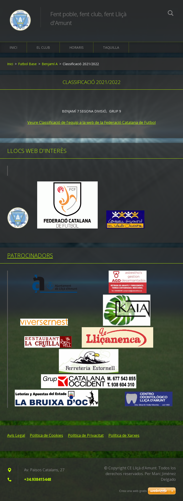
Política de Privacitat (86, 435)
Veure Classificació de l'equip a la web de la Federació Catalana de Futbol (91, 122)
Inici (13, 47)
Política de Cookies (46, 435)
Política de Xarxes (123, 435)
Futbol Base (27, 64)
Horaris (76, 47)
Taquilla (111, 47)
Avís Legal (16, 435)
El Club (43, 47)
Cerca (170, 14)
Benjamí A (50, 64)
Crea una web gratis (133, 491)
